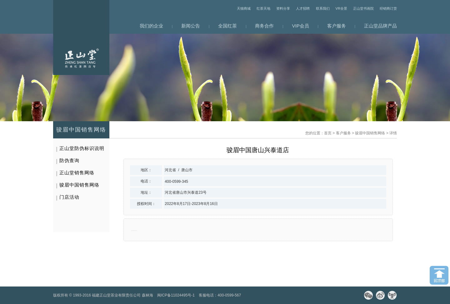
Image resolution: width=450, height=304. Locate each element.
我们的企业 (151, 25)
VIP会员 (300, 25)
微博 (380, 295)
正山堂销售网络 (76, 172)
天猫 (392, 295)
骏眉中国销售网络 (370, 133)
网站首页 (81, 37)
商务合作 (264, 25)
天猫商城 (244, 8)
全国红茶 (227, 25)
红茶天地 (263, 8)
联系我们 (323, 8)
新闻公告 (190, 25)
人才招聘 (303, 8)
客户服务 (336, 25)
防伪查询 (69, 160)
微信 (368, 295)
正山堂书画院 (363, 8)
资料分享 (283, 8)
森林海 (147, 295)
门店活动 (69, 197)
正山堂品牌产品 (380, 25)
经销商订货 (388, 8)
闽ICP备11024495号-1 (176, 295)
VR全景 (341, 8)
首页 (328, 133)
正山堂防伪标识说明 (81, 148)
